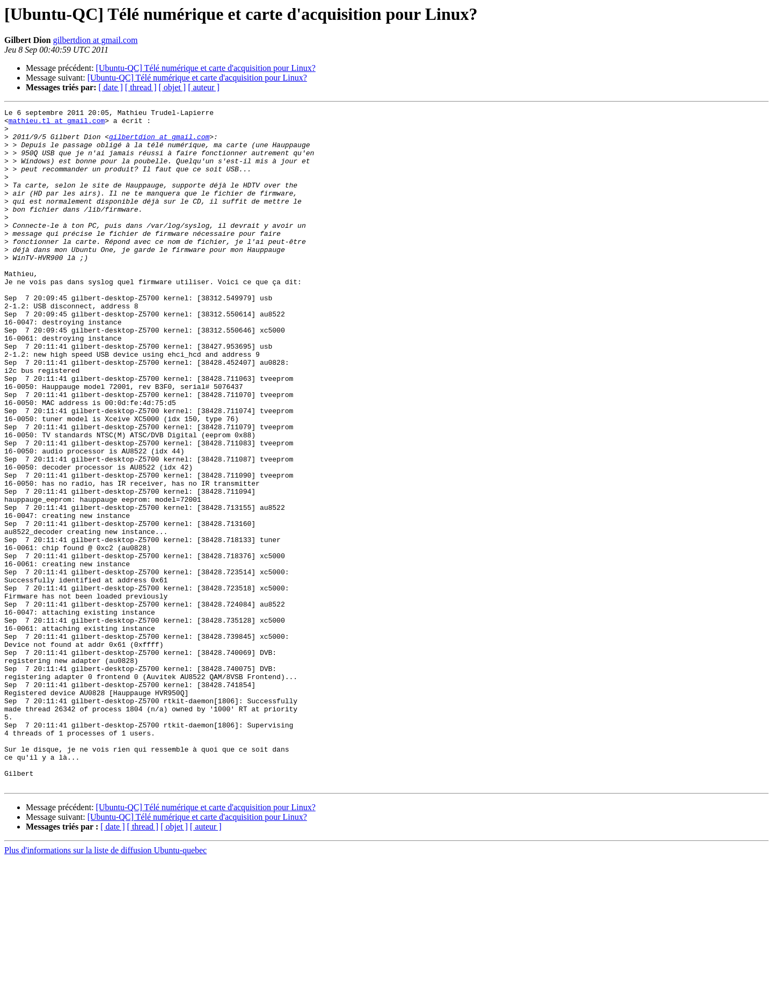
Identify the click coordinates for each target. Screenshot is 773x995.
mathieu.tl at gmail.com (57, 123)
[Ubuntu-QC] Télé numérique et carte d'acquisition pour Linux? (206, 68)
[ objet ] (172, 87)
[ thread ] (141, 87)
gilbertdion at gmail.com (95, 40)
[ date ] (111, 87)
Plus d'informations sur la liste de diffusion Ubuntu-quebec (105, 985)
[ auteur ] (204, 87)
